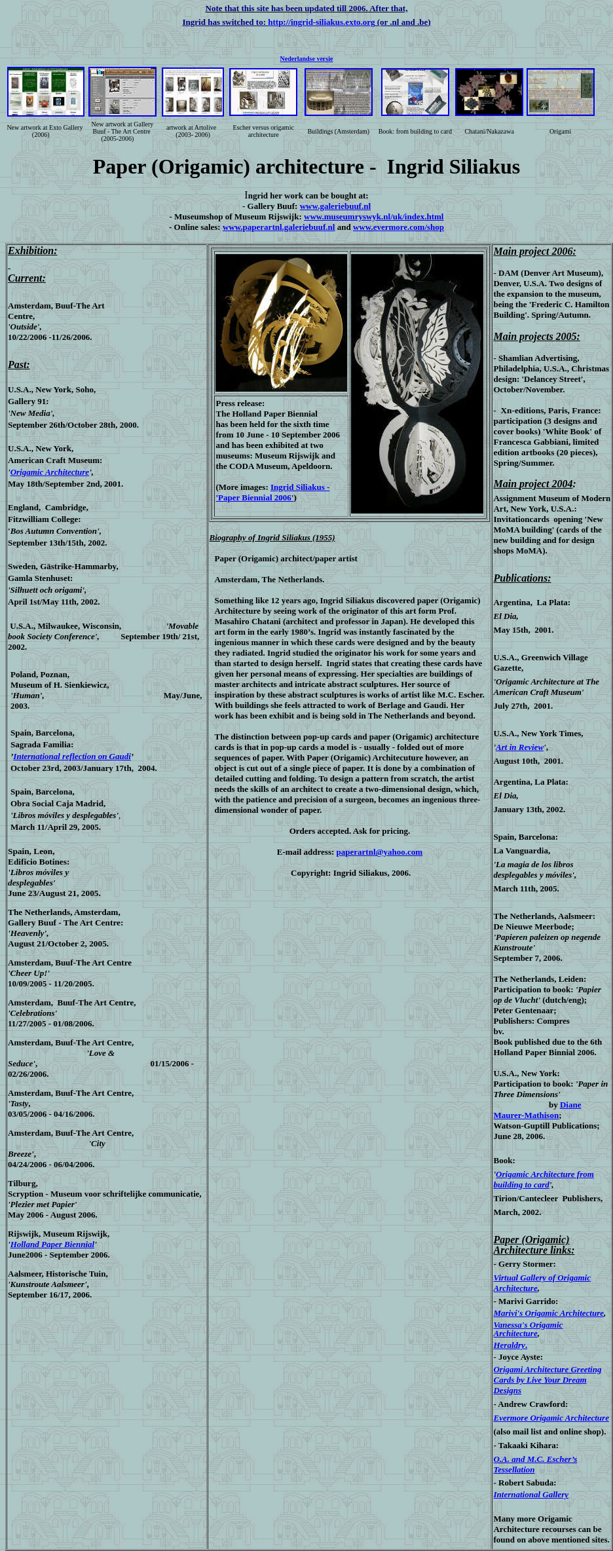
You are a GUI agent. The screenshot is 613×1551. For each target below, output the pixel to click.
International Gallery (530, 1494)
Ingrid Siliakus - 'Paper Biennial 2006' (272, 492)
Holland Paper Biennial (52, 1244)
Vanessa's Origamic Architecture (528, 1329)
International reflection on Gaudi (72, 756)
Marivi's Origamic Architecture (548, 1313)
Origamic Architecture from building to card (543, 1179)
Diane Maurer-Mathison (537, 1110)
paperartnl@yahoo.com (380, 852)
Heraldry (509, 1345)
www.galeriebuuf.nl (335, 206)
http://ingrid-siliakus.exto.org (321, 22)
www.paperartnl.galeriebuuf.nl (279, 227)
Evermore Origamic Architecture (550, 1418)
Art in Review (520, 747)
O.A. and (509, 1459)
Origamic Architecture (50, 472)
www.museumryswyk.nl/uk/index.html (373, 216)
